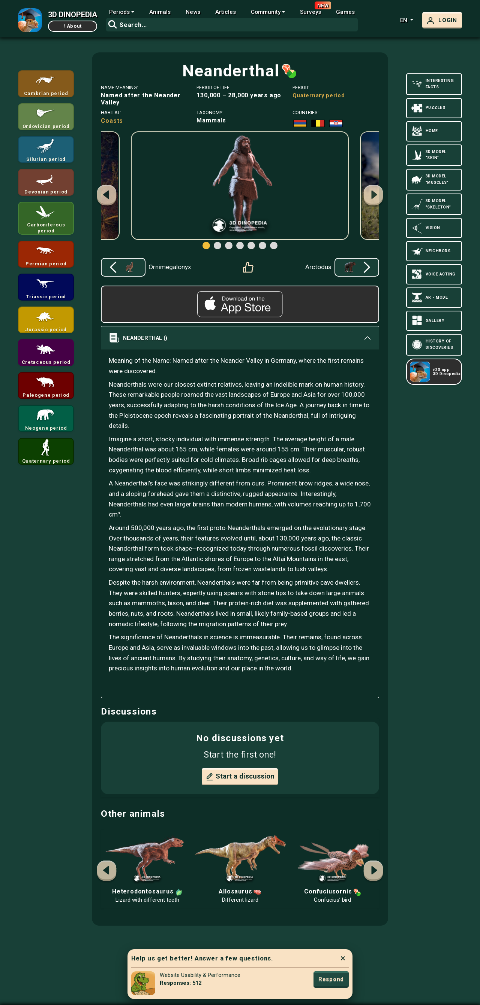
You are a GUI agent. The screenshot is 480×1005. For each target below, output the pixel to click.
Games (345, 12)
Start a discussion (239, 776)
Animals (160, 12)
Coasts (112, 120)
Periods (119, 12)
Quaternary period (318, 95)
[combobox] (232, 24)
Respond (331, 979)
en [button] (404, 20)
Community (265, 12)
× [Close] (342, 958)
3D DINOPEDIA (72, 14)
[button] (373, 196)
